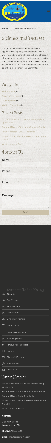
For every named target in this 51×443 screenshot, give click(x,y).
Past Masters (13, 305)
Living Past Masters (16, 312)
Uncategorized (9, 93)
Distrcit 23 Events (15, 350)
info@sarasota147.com (19, 430)
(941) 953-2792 (16, 424)
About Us (11, 287)
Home (5, 22)
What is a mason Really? (13, 137)
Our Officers (12, 293)
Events (10, 344)
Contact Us (12, 362)
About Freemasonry (16, 325)
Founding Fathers (15, 331)
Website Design (9, 441)
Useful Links (13, 318)
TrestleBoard (13, 356)
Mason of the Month (11, 89)
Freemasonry (8, 84)
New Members (13, 299)
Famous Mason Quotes (17, 338)
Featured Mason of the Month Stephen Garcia (23, 120)
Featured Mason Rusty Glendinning (18, 125)
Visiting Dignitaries (11, 98)
